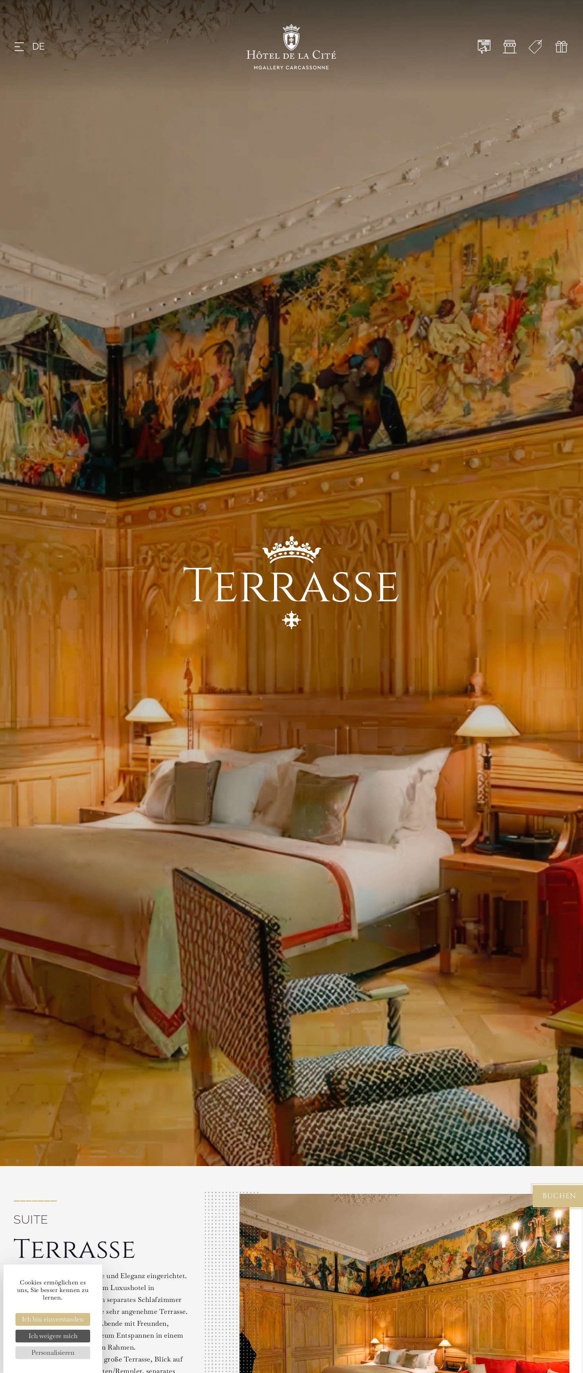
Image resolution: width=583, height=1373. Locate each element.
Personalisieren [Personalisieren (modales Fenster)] (53, 1352)
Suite (31, 1219)
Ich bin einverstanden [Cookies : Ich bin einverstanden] (53, 1319)
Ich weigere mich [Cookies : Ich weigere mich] (53, 1336)
